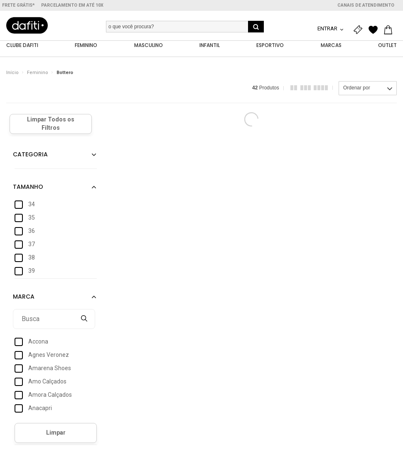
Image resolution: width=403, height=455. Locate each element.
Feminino (37, 72)
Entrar (328, 28)
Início (12, 72)
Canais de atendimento (365, 5)
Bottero (65, 72)
